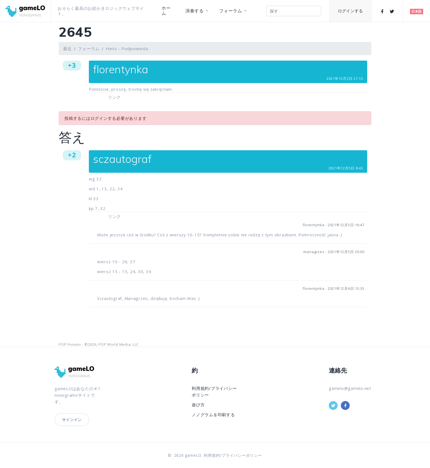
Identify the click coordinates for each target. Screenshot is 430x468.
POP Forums (70, 344)
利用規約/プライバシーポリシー (233, 455)
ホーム (166, 10)
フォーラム (230, 10)
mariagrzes (313, 251)
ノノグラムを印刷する (213, 414)
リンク (114, 97)
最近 (67, 48)
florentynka (313, 224)
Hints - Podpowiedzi (127, 48)
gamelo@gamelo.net (350, 388)
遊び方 (198, 404)
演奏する (194, 10)
